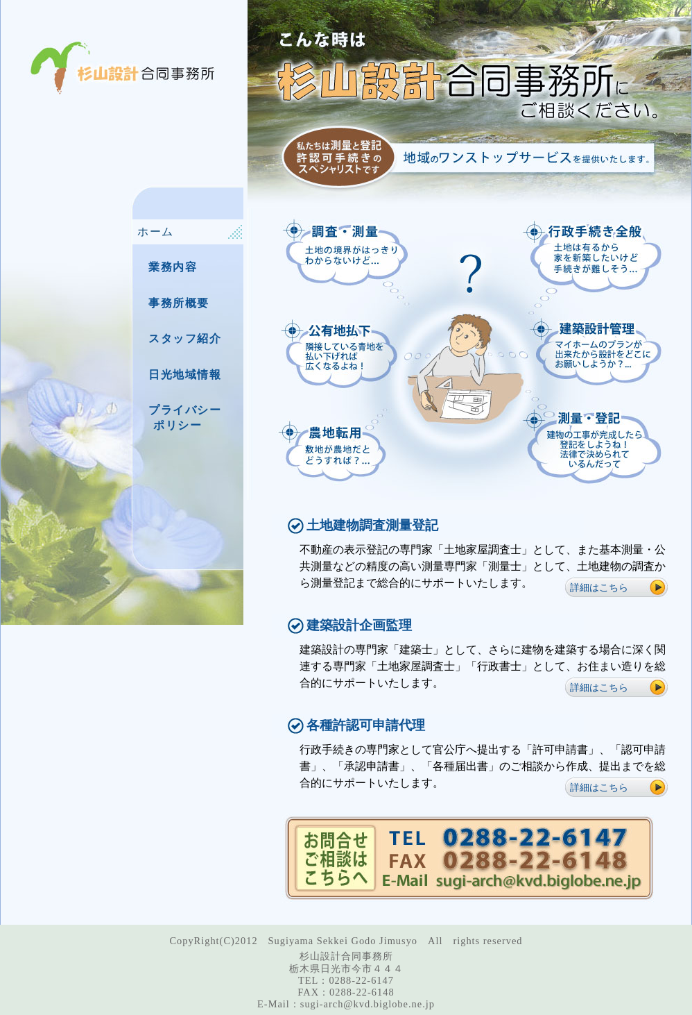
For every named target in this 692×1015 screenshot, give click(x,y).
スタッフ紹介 (185, 338)
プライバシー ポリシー (179, 417)
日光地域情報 (185, 374)
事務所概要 (178, 303)
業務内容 (172, 267)
